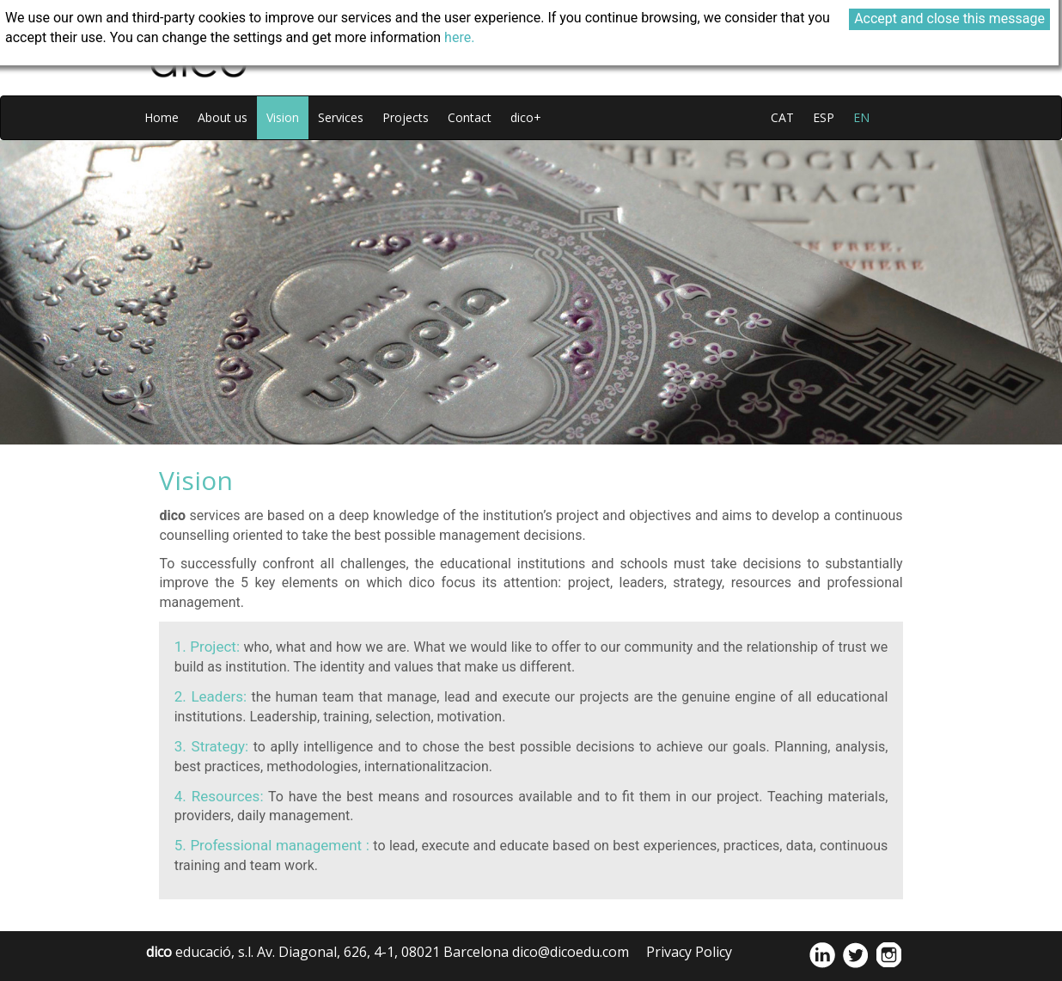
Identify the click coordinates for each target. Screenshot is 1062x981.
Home (161, 117)
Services (340, 117)
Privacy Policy (689, 951)
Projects (405, 117)
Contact (469, 117)
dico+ (525, 117)
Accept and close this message (949, 18)
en (861, 117)
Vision (282, 117)
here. (459, 37)
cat (782, 117)
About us (222, 117)
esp (823, 117)
